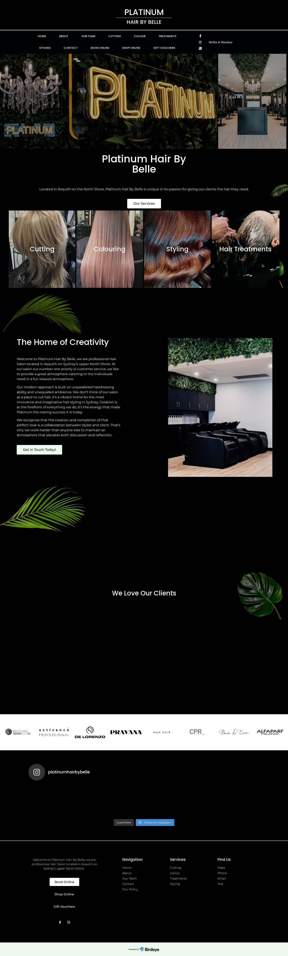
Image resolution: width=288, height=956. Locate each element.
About (63, 36)
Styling (45, 48)
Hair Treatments (245, 249)
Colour (140, 36)
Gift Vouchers (164, 48)
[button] (220, 42)
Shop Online (131, 48)
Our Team (88, 36)
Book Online (100, 48)
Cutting (114, 36)
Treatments (167, 36)
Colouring (110, 249)
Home (42, 36)
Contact (71, 48)
